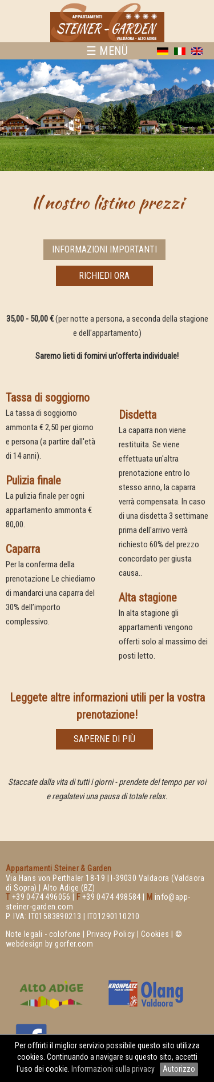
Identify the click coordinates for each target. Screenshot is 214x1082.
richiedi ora (104, 275)
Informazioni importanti (104, 249)
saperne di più (104, 739)
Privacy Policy (111, 934)
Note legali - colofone (43, 934)
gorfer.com (74, 943)
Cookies (155, 934)
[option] (107, 115)
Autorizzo (179, 1068)
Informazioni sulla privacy (113, 1068)
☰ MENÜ (107, 51)
